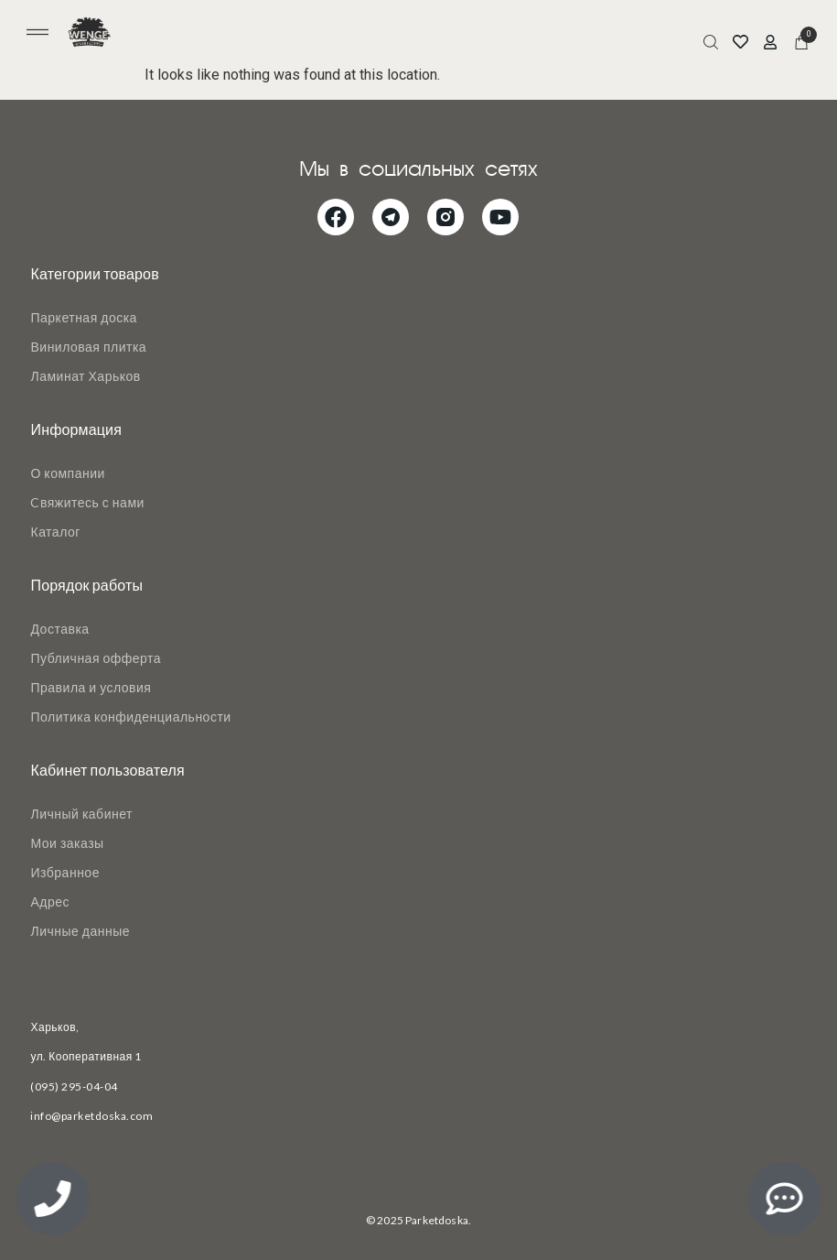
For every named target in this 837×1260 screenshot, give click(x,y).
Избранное (64, 872)
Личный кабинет (81, 813)
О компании (67, 473)
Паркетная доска (83, 317)
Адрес (50, 901)
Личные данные (80, 931)
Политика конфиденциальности (130, 716)
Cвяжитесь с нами (87, 502)
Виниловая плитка (88, 346)
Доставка (59, 628)
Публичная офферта (95, 658)
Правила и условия (90, 687)
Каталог (55, 531)
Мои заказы (66, 843)
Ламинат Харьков (85, 376)
